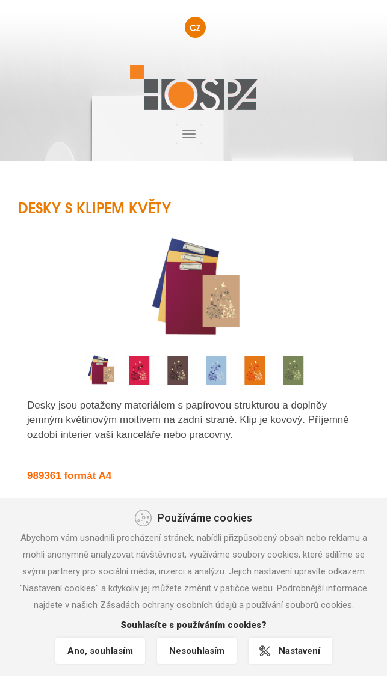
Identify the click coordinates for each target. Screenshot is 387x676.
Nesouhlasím (196, 650)
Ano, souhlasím (100, 650)
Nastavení (299, 650)
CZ (195, 27)
